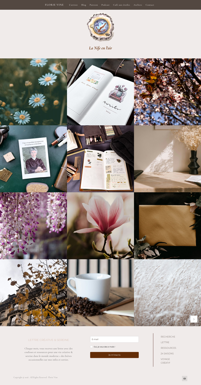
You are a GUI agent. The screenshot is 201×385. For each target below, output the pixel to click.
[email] (114, 339)
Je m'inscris (114, 355)
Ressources (168, 348)
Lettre (165, 342)
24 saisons (167, 353)
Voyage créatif (165, 361)
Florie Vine (54, 4)
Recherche (168, 336)
